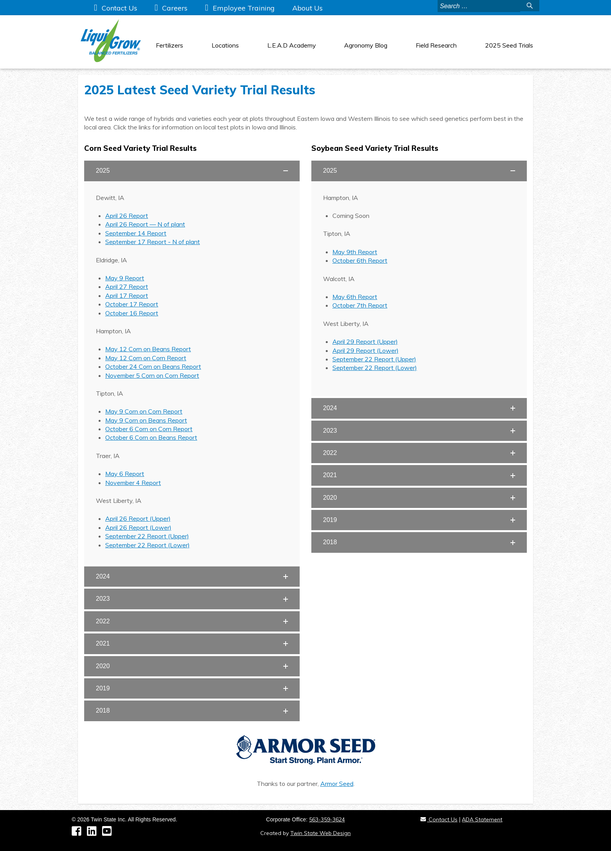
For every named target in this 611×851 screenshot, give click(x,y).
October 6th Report (359, 260)
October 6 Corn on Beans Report (151, 437)
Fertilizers (169, 45)
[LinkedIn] (94, 833)
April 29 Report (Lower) (365, 350)
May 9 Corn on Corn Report (143, 411)
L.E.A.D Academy (291, 45)
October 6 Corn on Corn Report (148, 429)
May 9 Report (124, 278)
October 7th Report (359, 305)
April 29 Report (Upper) (365, 341)
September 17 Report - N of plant (152, 242)
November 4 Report (133, 483)
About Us (307, 8)
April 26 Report (126, 215)
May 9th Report (354, 252)
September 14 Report (135, 233)
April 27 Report (126, 286)
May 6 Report (124, 474)
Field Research (436, 45)
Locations (225, 45)
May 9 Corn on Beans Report (146, 420)
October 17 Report (131, 304)
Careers (174, 8)
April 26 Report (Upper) (138, 518)
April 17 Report (126, 295)
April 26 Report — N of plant (145, 224)
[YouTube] (109, 833)
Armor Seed (336, 783)
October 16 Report (131, 313)
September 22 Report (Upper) (147, 536)
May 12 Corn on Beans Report (148, 349)
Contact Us (119, 8)
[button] (192, 171)
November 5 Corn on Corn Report (152, 375)
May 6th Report (354, 297)
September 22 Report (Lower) (147, 545)
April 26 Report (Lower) (138, 527)
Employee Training (244, 8)
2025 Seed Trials (509, 45)
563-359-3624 (327, 819)
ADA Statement (482, 819)
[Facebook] (79, 833)
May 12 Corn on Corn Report (145, 358)
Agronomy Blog (365, 45)
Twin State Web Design (320, 833)
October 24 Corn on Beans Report (153, 366)
